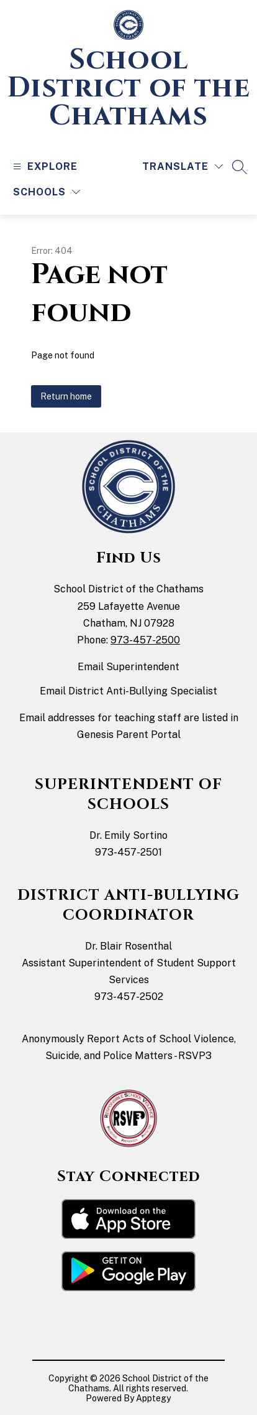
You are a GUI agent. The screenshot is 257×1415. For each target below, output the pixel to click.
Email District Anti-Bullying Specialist (128, 691)
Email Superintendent (128, 667)
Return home (66, 396)
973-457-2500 (145, 640)
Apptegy (153, 1398)
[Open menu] (44, 166)
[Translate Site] (182, 166)
